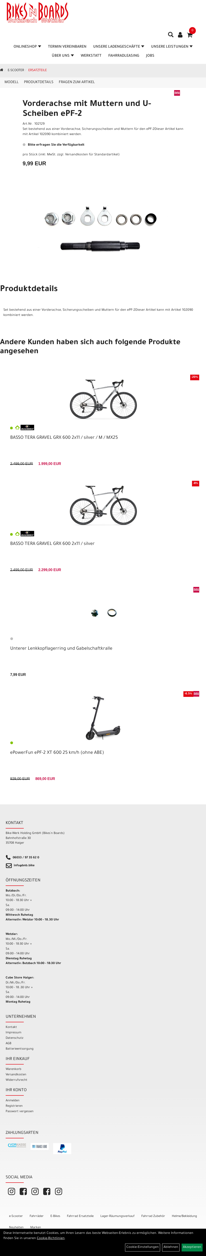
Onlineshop (27, 47)
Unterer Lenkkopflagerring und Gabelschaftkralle (61, 649)
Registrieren (14, 1106)
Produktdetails (38, 82)
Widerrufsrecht (16, 1080)
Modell (12, 82)
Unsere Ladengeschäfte (118, 47)
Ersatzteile (37, 70)
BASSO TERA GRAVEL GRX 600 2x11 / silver (52, 544)
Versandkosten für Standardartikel (91, 155)
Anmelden (12, 1100)
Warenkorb (13, 1069)
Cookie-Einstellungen (142, 1247)
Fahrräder (37, 1216)
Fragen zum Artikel (77, 82)
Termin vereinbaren (67, 47)
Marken (35, 1227)
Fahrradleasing (123, 56)
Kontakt (11, 1027)
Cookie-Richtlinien (51, 1238)
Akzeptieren (192, 1247)
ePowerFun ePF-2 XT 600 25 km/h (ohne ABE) (57, 753)
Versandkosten (16, 1074)
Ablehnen (170, 1247)
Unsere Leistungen (172, 47)
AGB (8, 1043)
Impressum (13, 1032)
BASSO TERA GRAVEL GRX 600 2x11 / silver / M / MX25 (64, 438)
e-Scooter (16, 70)
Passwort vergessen (19, 1111)
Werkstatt (91, 56)
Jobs (150, 56)
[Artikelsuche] (170, 36)
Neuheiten (16, 1227)
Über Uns (63, 56)
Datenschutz (14, 1038)
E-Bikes (55, 1216)
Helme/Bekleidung (184, 1216)
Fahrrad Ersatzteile (80, 1216)
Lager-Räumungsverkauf (117, 1216)
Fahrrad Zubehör (153, 1216)
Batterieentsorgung (19, 1049)
